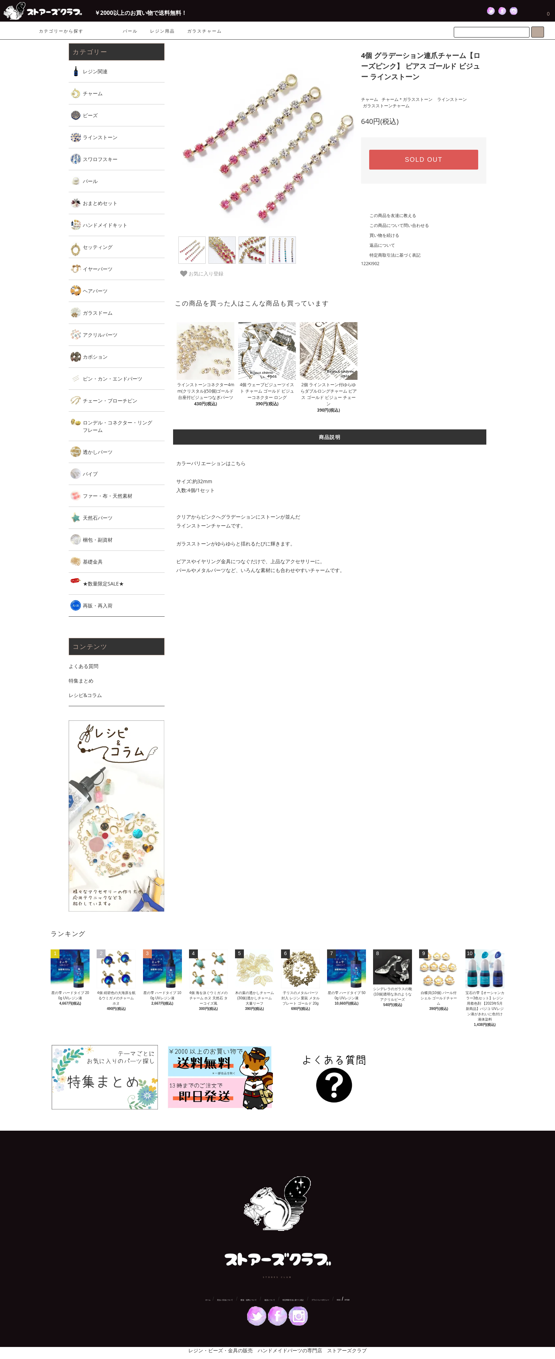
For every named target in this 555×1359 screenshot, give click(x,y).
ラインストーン (452, 99)
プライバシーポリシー (320, 1300)
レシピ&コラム (85, 695)
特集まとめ (81, 680)
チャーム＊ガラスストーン (407, 99)
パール (130, 31)
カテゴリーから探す (57, 31)
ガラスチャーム (204, 31)
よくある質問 (83, 666)
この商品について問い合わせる (395, 225)
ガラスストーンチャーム (386, 106)
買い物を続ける (380, 235)
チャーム (369, 99)
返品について (378, 245)
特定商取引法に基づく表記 (390, 255)
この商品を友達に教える (388, 215)
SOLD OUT (423, 159)
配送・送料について (249, 1300)
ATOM (347, 1300)
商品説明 (330, 437)
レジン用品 (162, 31)
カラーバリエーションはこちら (211, 463)
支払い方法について (225, 1300)
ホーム (208, 1300)
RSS (339, 1300)
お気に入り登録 (201, 273)
